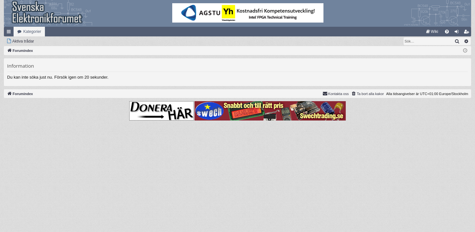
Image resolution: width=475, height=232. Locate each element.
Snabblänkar (10, 32)
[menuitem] (432, 31)
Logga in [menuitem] (458, 32)
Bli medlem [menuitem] (467, 32)
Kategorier (32, 31)
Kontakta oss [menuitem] (335, 93)
